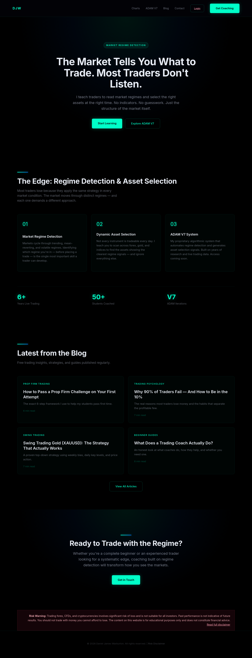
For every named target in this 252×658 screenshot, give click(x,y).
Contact (180, 8)
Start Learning (107, 123)
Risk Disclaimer (156, 643)
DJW (17, 8)
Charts (136, 8)
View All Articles (126, 486)
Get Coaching (225, 8)
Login (197, 8)
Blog (166, 8)
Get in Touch (126, 580)
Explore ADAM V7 (142, 123)
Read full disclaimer (218, 624)
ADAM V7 (152, 8)
